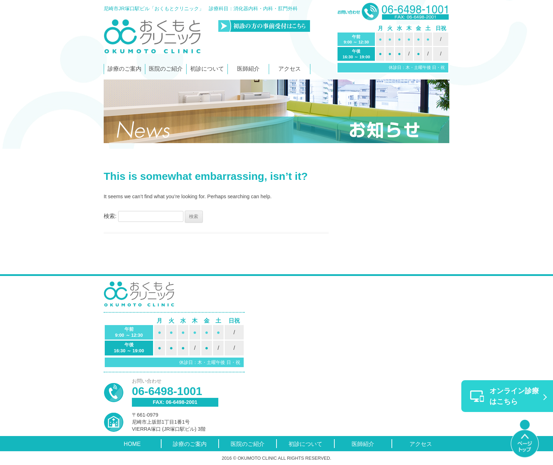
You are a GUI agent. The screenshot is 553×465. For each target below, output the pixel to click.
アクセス (289, 69)
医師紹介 (248, 69)
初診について (207, 69)
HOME (132, 444)
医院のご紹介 (166, 69)
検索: (110, 216)
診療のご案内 (124, 69)
